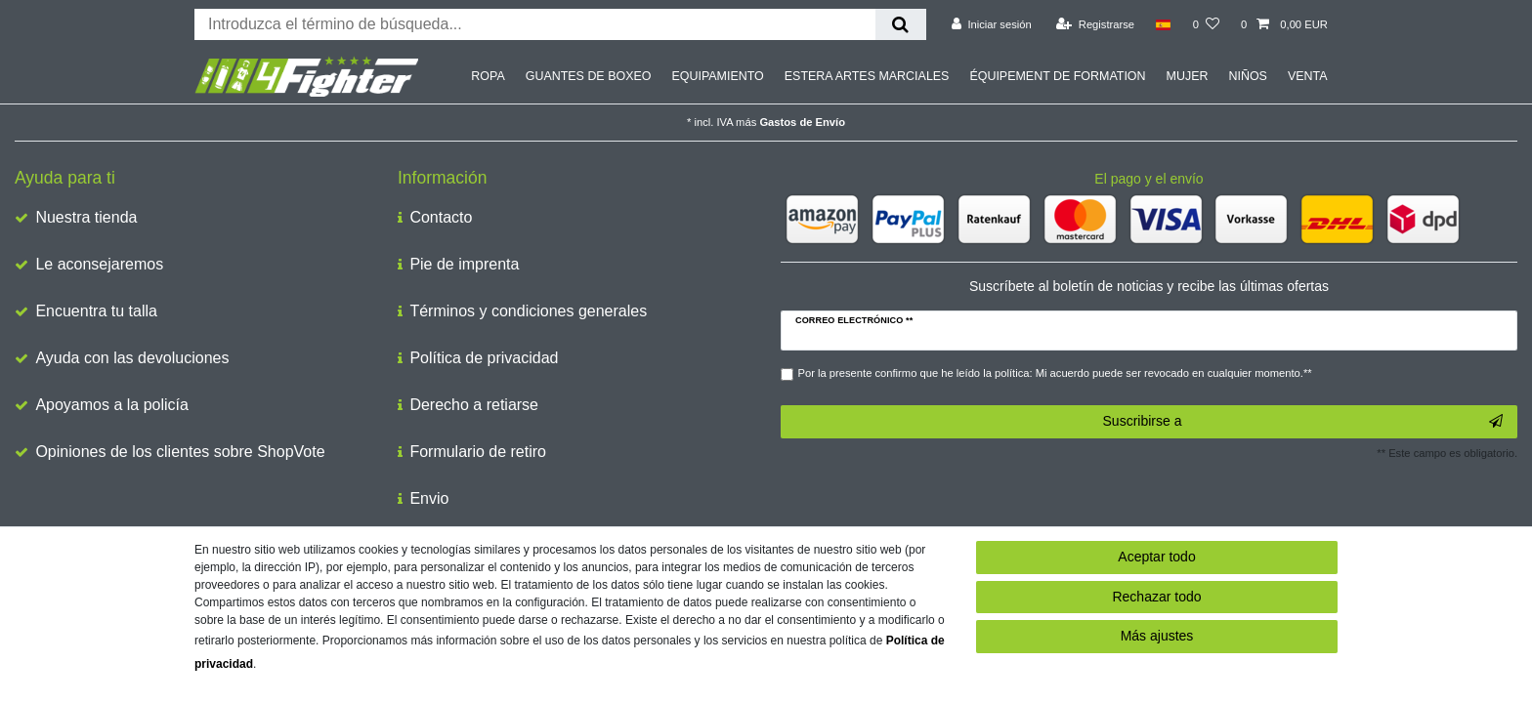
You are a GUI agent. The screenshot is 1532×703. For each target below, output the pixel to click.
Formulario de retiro (477, 451)
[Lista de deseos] (1206, 24)
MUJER (1188, 76)
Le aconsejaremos (99, 264)
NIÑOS (1247, 76)
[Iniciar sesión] (992, 24)
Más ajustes (1157, 635)
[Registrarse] (1095, 24)
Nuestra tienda (86, 217)
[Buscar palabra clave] (534, 24)
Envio (428, 498)
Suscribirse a (1303, 422)
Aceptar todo (1156, 556)
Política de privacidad (483, 358)
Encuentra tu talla (96, 311)
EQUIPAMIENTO (717, 76)
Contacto (440, 217)
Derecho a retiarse (473, 404)
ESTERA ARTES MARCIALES (867, 76)
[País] (1163, 24)
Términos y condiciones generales (528, 311)
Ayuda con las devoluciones (132, 358)
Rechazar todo (1156, 596)
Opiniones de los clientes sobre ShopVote (179, 451)
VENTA (1308, 76)
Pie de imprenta (464, 264)
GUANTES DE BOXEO (589, 76)
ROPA (487, 76)
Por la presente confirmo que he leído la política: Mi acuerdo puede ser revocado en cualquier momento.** (1055, 373)
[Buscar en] (900, 24)
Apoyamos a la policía (112, 404)
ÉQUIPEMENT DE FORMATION (1057, 76)
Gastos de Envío (802, 122)
